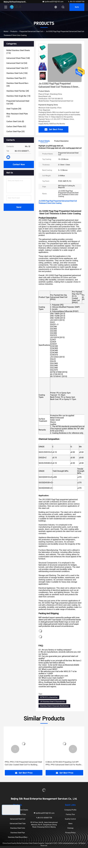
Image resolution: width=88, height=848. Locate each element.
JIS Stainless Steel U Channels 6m (52, 702)
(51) (16, 78)
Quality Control (70, 819)
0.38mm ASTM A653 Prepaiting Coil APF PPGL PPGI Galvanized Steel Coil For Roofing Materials (64, 763)
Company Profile (70, 810)
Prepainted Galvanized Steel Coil (31, 31)
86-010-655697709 (76, 2)
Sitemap (70, 828)
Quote (77, 7)
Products (13, 31)
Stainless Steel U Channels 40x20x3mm (54, 706)
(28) (17, 91)
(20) (15, 131)
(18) (18, 96)
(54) (16, 63)
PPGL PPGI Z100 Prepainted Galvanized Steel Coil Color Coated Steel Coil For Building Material (23, 763)
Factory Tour (70, 814)
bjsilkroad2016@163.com (52, 2)
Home (6, 31)
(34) (17, 84)
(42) (16, 126)
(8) (15, 121)
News (70, 823)
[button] (42, 79)
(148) (18, 58)
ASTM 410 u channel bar (49, 697)
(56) (17, 102)
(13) (17, 115)
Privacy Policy (70, 833)
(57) (17, 68)
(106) (17, 73)
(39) (13, 109)
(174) (18, 51)
